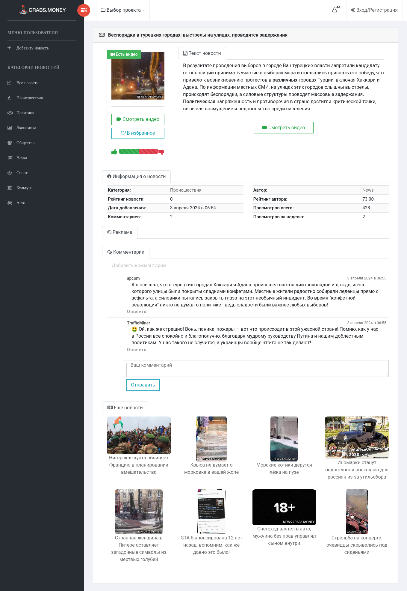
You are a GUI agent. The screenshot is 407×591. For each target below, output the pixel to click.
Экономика (21, 127)
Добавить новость (28, 48)
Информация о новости (136, 176)
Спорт (17, 172)
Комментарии (125, 252)
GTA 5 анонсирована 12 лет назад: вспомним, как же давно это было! (211, 545)
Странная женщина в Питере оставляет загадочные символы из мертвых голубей (138, 548)
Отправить (143, 385)
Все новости (23, 82)
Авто (16, 202)
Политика (20, 112)
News (368, 190)
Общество (20, 142)
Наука (17, 157)
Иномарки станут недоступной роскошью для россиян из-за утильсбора (356, 470)
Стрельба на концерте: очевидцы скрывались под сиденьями (356, 545)
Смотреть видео (137, 119)
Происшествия (25, 97)
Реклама (119, 232)
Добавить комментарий (139, 265)
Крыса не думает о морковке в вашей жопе (211, 468)
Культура (20, 187)
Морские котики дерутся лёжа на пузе (284, 468)
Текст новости (202, 53)
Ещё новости (125, 407)
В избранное (138, 133)
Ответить (136, 311)
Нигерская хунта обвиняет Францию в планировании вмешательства (139, 465)
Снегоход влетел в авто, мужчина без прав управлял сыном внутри (284, 536)
